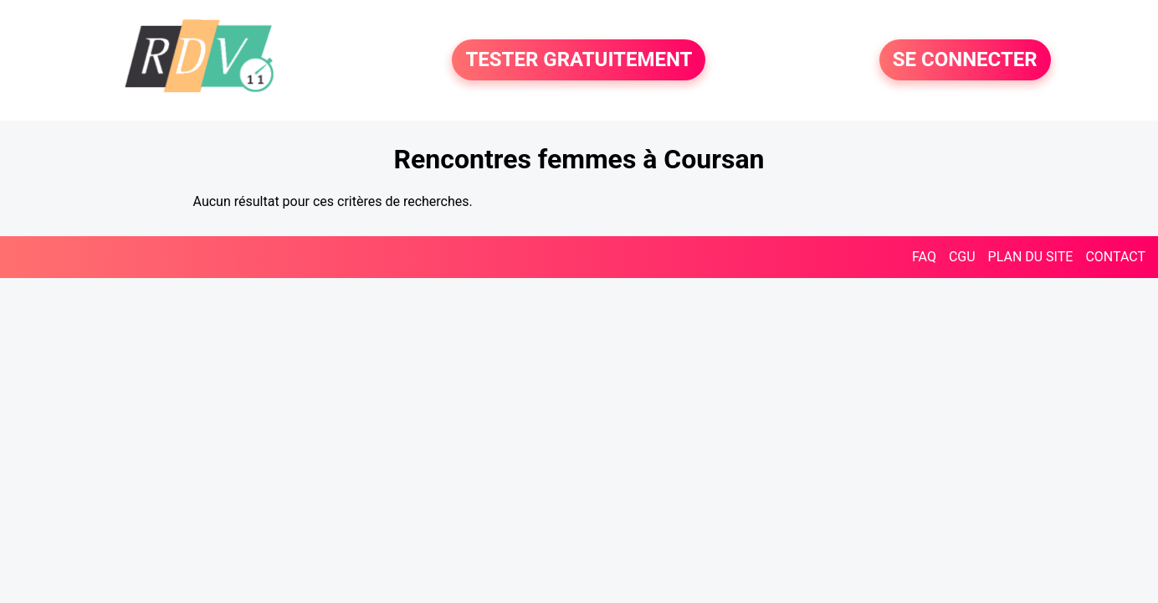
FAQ (924, 257)
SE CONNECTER (965, 60)
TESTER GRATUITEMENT (578, 60)
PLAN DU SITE (1030, 257)
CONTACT (1115, 257)
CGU (962, 257)
